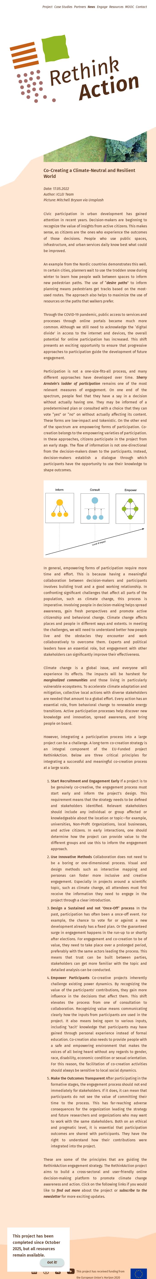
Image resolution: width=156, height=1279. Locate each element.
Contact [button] (141, 7)
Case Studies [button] (63, 7)
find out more (68, 1190)
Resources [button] (116, 7)
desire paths (116, 283)
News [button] (91, 7)
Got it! (52, 1262)
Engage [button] (102, 7)
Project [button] (47, 7)
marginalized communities (65, 680)
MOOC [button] (129, 7)
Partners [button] (80, 7)
